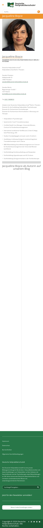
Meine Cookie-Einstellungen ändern (21, 507)
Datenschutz (6, 445)
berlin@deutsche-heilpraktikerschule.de (14, 94)
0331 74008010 (9, 99)
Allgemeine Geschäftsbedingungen (12, 454)
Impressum (5, 441)
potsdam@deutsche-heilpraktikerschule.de (15, 82)
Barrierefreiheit (7, 450)
